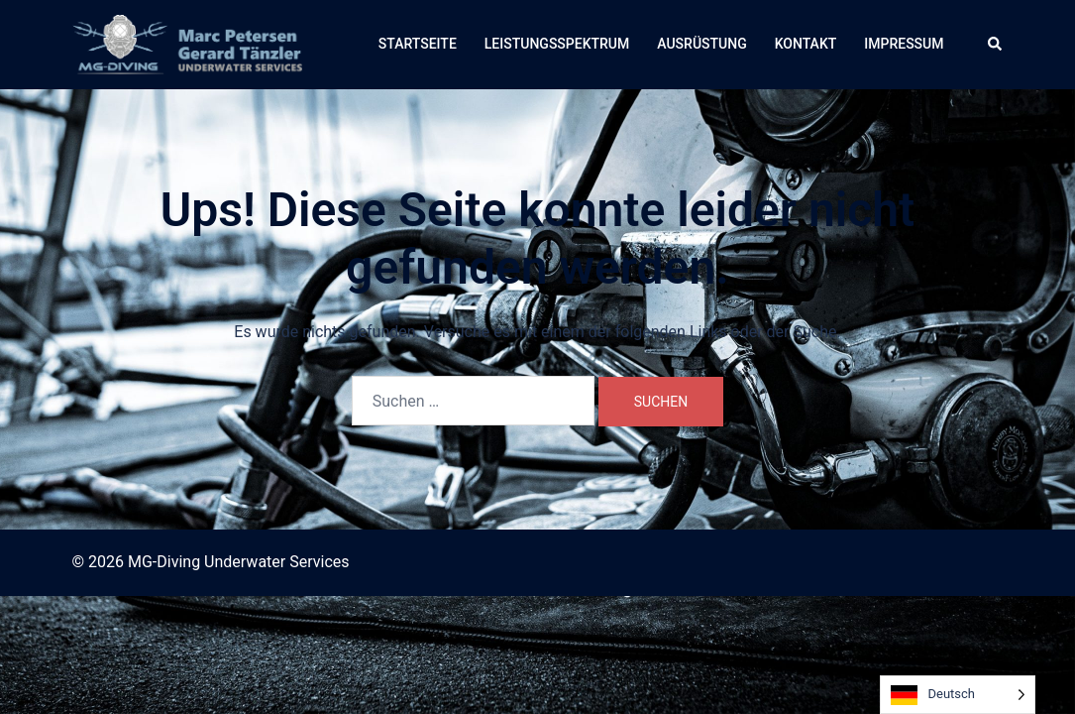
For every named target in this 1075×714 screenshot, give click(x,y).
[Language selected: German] (957, 694)
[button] (996, 45)
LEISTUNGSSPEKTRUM (556, 44)
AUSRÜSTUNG (701, 44)
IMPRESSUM (903, 44)
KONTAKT (806, 44)
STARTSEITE (417, 44)
